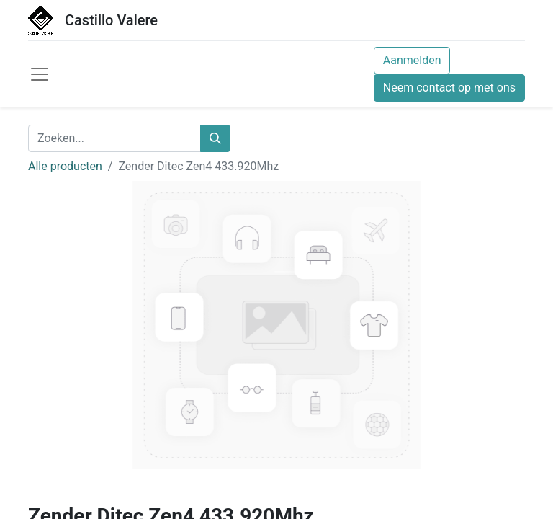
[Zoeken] (215, 138)
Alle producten (65, 166)
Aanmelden (412, 60)
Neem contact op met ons (449, 87)
